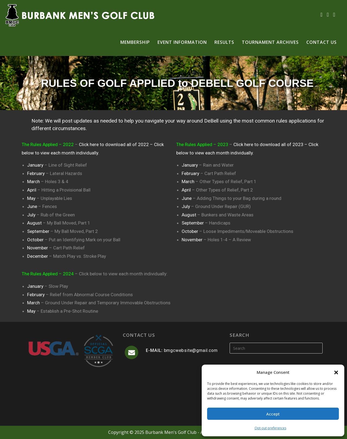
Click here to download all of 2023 (268, 144)
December (38, 256)
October (36, 239)
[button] (336, 372)
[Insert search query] (276, 348)
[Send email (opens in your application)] (334, 14)
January (35, 165)
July (32, 214)
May (32, 198)
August (35, 223)
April (32, 190)
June (32, 206)
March (34, 181)
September (38, 231)
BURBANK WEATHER (173, 394)
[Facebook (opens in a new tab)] (321, 14)
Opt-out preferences (270, 428)
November (38, 247)
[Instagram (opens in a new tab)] (327, 14)
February (36, 173)
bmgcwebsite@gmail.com (191, 350)
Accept (273, 414)
